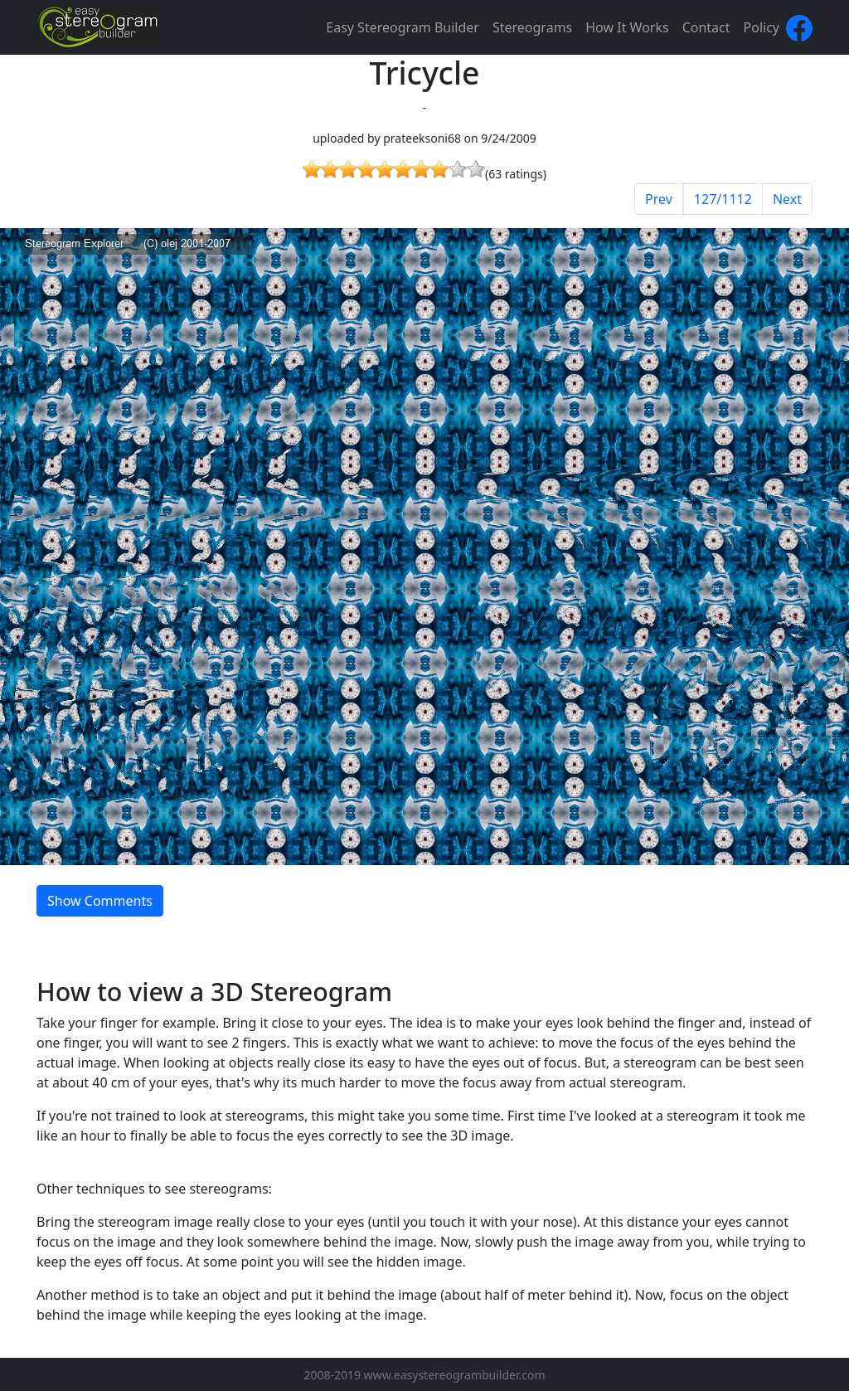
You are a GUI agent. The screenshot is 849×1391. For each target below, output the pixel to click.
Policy (761, 27)
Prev (658, 199)
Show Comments (100, 901)
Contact (706, 27)
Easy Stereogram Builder (402, 27)
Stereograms (532, 27)
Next (787, 199)
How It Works (626, 27)
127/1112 (723, 199)
